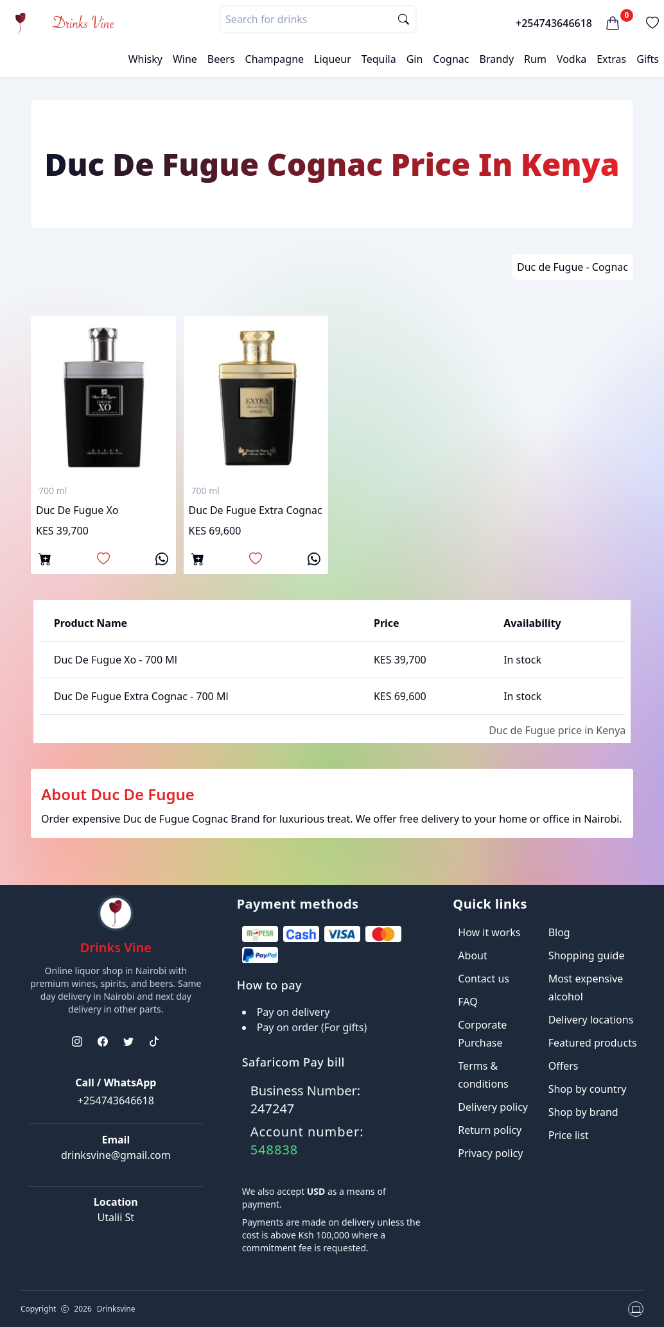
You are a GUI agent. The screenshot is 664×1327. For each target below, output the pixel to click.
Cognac (451, 59)
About (472, 955)
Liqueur (332, 59)
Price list (568, 1135)
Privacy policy (490, 1153)
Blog (559, 932)
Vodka (571, 59)
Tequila (379, 59)
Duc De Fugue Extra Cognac (255, 510)
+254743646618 (554, 23)
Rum (535, 59)
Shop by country (587, 1089)
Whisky (145, 59)
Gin (414, 59)
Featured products (592, 1043)
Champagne (274, 59)
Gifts (647, 59)
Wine (185, 59)
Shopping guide (586, 955)
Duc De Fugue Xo (77, 510)
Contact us (483, 979)
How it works (489, 932)
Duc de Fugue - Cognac (572, 267)
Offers (563, 1066)
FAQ (467, 1002)
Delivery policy (493, 1107)
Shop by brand (583, 1112)
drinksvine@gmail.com (116, 1155)
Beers (221, 59)
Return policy (489, 1130)
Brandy (496, 59)
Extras (611, 59)
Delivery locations (591, 1020)
